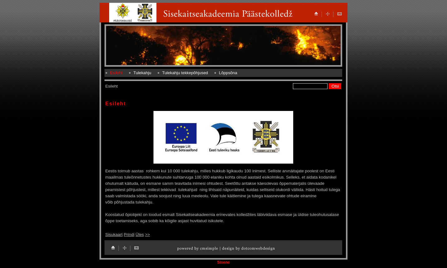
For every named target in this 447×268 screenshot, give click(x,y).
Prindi (129, 234)
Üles (140, 234)
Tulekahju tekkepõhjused (185, 72)
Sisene (223, 262)
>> (147, 234)
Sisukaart (114, 234)
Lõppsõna (228, 72)
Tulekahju (142, 72)
